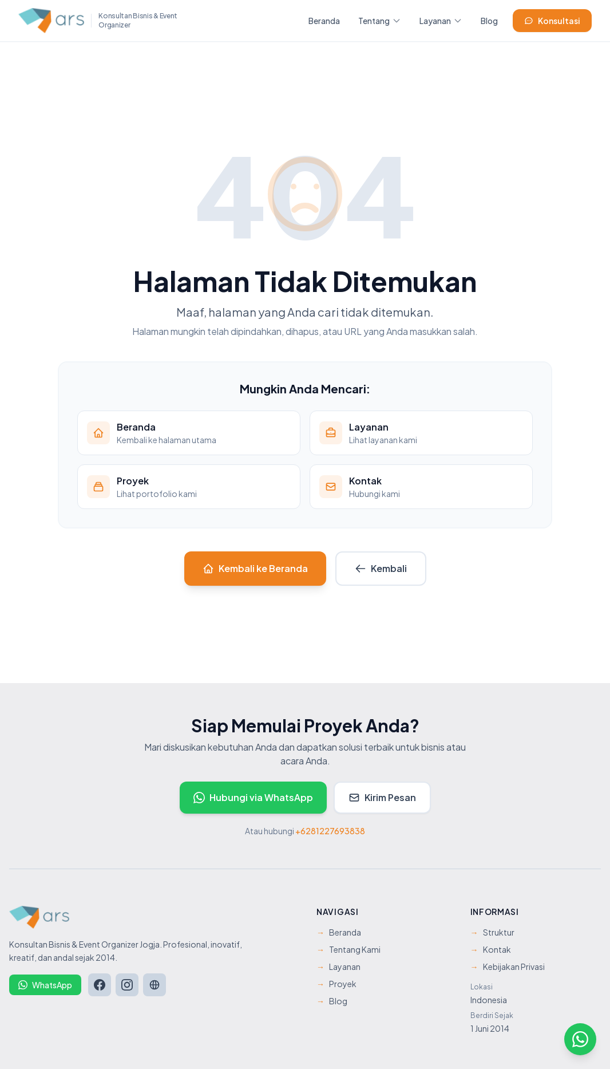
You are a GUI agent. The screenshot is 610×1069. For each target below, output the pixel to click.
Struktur (492, 932)
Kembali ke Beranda (255, 568)
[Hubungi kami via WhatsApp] (580, 1039)
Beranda (324, 20)
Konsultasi (552, 20)
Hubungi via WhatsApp (253, 797)
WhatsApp (45, 985)
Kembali (381, 568)
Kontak (490, 949)
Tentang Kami (348, 949)
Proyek (336, 983)
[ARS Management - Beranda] (98, 20)
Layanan (440, 20)
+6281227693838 (330, 831)
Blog (489, 20)
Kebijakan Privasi (507, 966)
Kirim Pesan (382, 797)
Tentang (379, 20)
